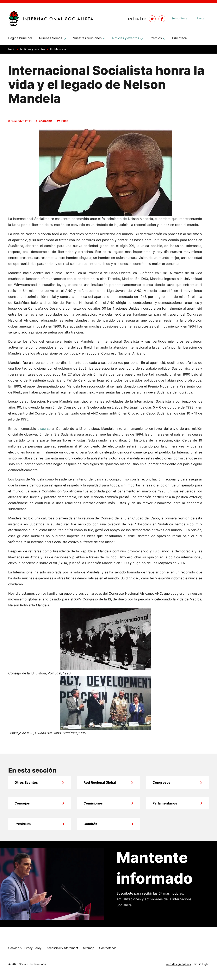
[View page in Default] (128, 19)
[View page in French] (142, 19)
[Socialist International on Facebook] (162, 18)
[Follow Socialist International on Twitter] (152, 18)
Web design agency (178, 964)
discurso (44, 430)
